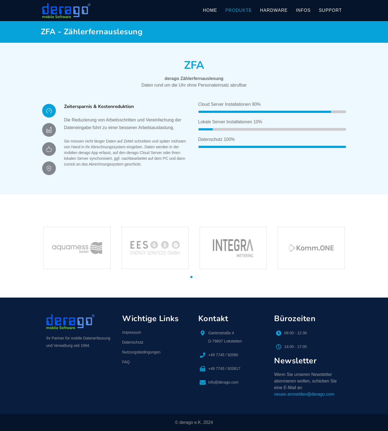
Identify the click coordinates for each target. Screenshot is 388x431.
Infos (303, 10)
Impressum (131, 332)
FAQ (126, 362)
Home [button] (210, 10)
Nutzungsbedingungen (141, 352)
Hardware (274, 10)
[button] (191, 277)
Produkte (238, 10)
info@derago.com (223, 382)
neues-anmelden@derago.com (304, 394)
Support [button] (330, 10)
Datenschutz (132, 342)
